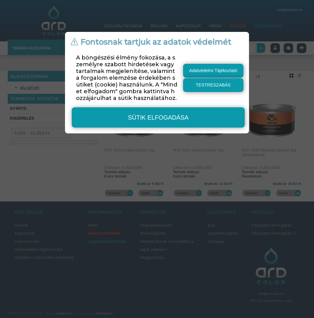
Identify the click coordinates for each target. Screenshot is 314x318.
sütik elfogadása (158, 117)
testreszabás (213, 84)
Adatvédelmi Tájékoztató (213, 70)
